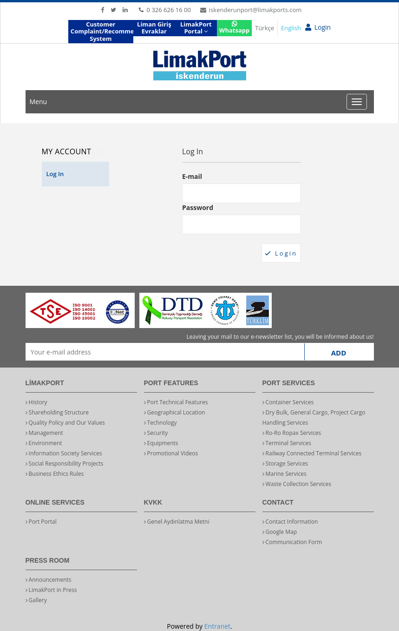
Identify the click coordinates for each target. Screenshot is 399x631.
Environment (44, 443)
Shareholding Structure (57, 412)
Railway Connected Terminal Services (312, 453)
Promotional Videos (171, 453)
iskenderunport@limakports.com (251, 10)
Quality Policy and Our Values (65, 423)
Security (156, 433)
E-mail (192, 176)
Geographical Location (174, 412)
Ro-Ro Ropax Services (291, 433)
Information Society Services (64, 453)
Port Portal (41, 522)
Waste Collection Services (297, 484)
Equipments (161, 443)
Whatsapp (234, 27)
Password (197, 207)
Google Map (279, 532)
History (36, 402)
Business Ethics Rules (55, 474)
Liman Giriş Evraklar (154, 28)
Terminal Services (286, 443)
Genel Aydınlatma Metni (176, 522)
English (291, 28)
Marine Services (284, 474)
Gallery (36, 600)
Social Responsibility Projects (65, 463)
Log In (55, 174)
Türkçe (264, 28)
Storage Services (285, 463)
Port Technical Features (176, 402)
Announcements (49, 580)
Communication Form (292, 542)
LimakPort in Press (51, 590)
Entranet (217, 626)
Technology (160, 423)
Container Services (288, 402)
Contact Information (290, 522)
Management (44, 433)
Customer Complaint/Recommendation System (102, 31)
